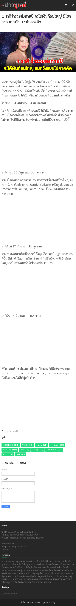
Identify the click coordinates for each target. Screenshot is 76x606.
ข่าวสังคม (7, 449)
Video (25, 445)
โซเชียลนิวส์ (51, 449)
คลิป (22, 449)
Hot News (8, 445)
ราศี (18, 454)
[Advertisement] (38, 144)
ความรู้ (35, 449)
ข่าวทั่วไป (54, 445)
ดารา (5, 454)
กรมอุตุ (39, 445)
